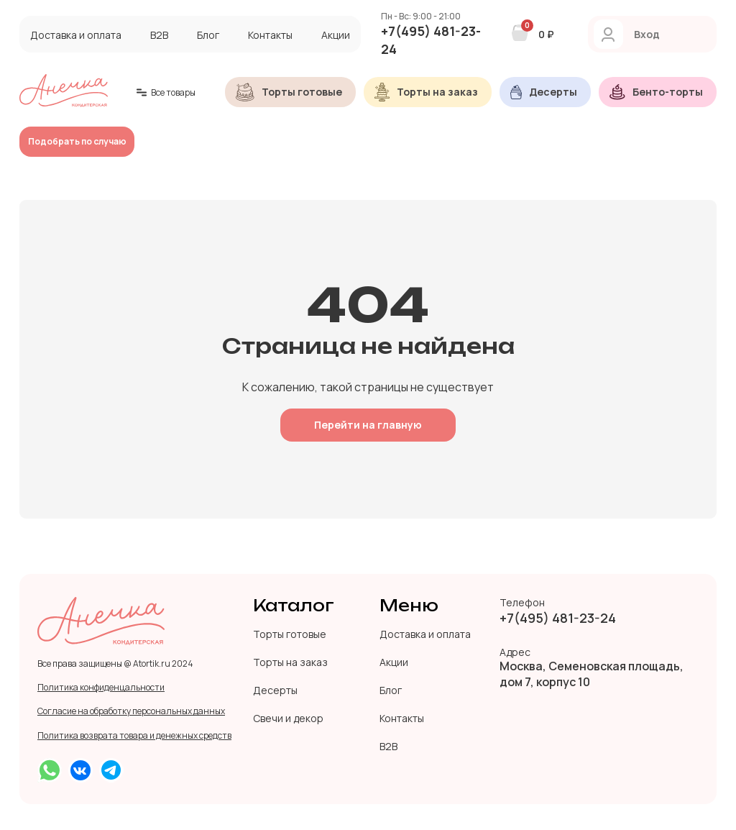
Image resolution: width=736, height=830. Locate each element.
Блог (208, 35)
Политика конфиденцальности (101, 687)
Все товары (166, 92)
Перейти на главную (368, 425)
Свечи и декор (288, 718)
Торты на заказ (290, 662)
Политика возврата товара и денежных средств (134, 736)
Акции (335, 35)
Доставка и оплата (75, 35)
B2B (159, 35)
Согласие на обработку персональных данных (131, 711)
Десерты (275, 690)
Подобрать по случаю (77, 141)
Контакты (270, 35)
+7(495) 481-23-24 (431, 40)
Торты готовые (289, 634)
